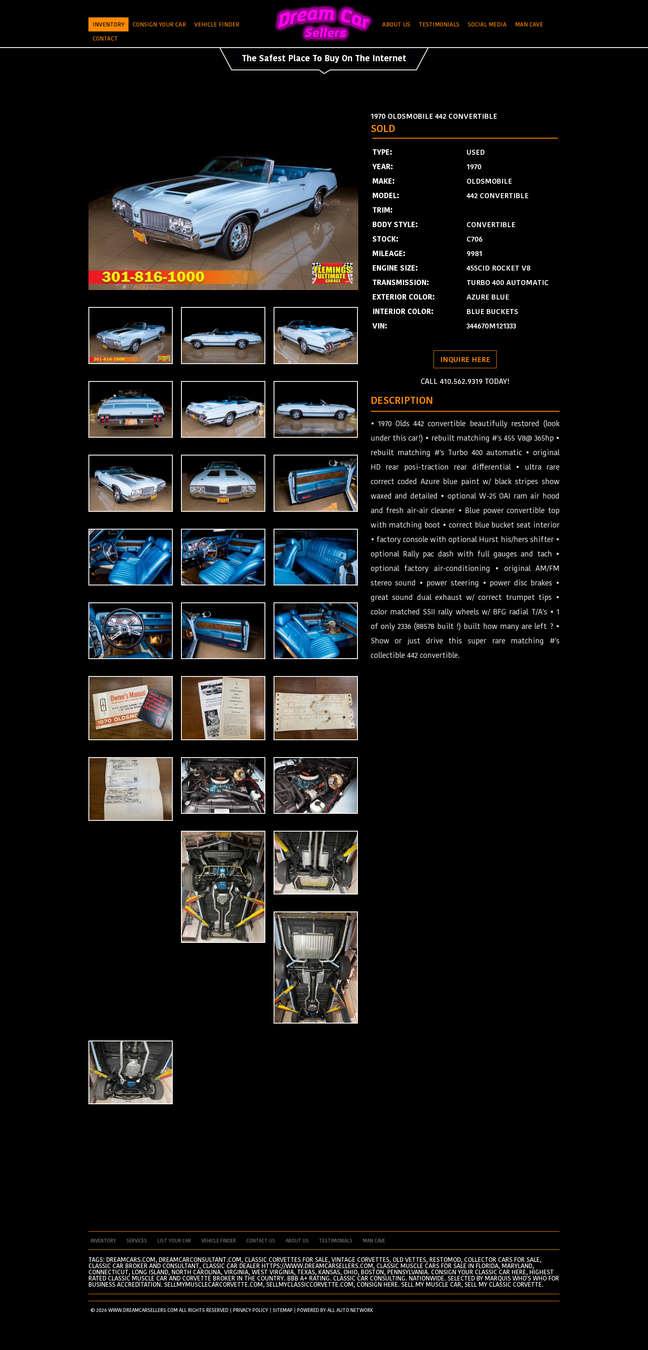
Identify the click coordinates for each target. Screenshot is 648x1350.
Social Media (487, 24)
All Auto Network (350, 1310)
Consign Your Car (159, 24)
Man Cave (529, 24)
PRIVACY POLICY (250, 1310)
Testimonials (439, 24)
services (136, 1240)
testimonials (336, 1240)
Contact (105, 38)
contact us (260, 1240)
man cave (374, 1240)
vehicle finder (218, 1240)
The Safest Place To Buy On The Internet (324, 58)
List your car (174, 1240)
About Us (396, 24)
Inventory (108, 24)
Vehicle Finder (216, 24)
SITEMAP (283, 1310)
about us (297, 1240)
